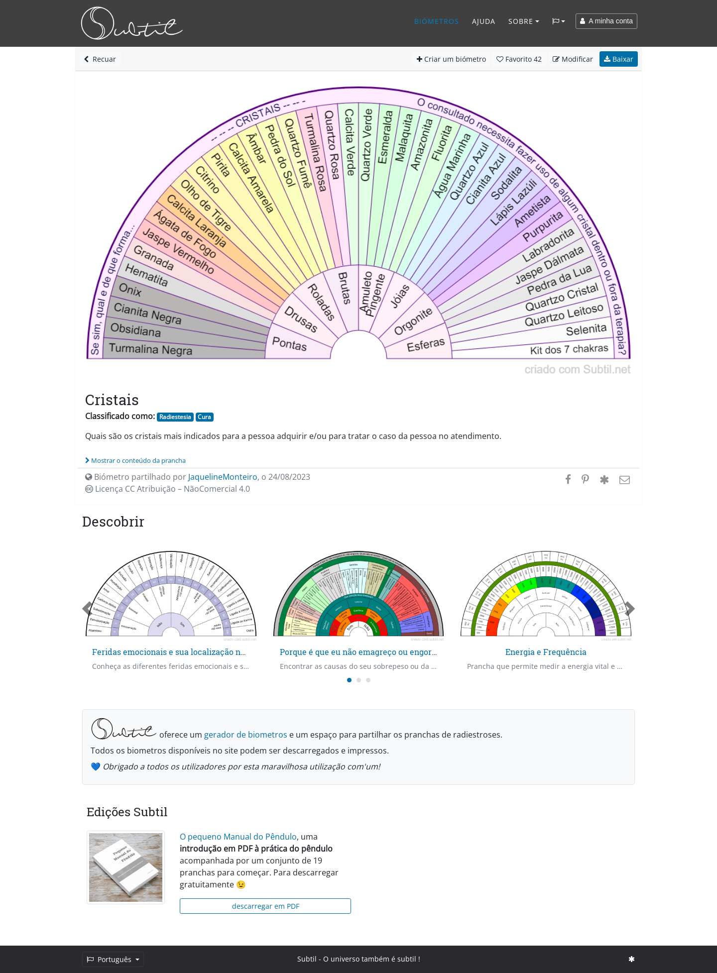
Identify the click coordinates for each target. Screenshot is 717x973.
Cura (204, 417)
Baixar (618, 59)
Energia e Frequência (546, 652)
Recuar (100, 59)
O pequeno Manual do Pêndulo (238, 836)
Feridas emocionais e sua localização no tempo (181, 652)
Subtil (307, 959)
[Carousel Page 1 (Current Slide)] (349, 680)
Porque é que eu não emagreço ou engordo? (362, 652)
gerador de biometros (245, 734)
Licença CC (167, 488)
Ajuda (483, 21)
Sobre (520, 21)
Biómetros (436, 21)
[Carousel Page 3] (368, 680)
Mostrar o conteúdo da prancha (135, 460)
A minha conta (606, 21)
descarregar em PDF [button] (265, 906)
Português (110, 959)
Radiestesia (175, 417)
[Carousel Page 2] (359, 680)
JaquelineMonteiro (222, 476)
